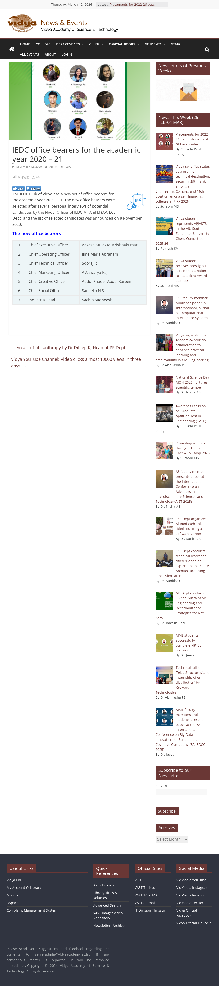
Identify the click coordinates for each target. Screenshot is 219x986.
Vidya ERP (14, 880)
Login (67, 54)
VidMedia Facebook (191, 895)
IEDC (68, 167)
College (43, 44)
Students (153, 44)
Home (25, 44)
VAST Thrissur (146, 887)
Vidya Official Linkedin (193, 923)
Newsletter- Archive (109, 925)
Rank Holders (103, 885)
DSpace (12, 902)
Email (161, 786)
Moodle (12, 895)
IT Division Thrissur (150, 910)
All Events (29, 54)
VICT (138, 880)
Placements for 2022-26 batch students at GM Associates (133, 6)
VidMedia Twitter (189, 902)
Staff (175, 44)
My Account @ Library (24, 887)
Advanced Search (107, 905)
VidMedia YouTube (191, 880)
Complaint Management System (32, 910)
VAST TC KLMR (146, 895)
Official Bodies (122, 44)
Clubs (94, 44)
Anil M (53, 167)
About (50, 54)
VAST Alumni (145, 902)
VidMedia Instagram (192, 887)
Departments (68, 44)
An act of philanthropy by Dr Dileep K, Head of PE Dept (68, 347)
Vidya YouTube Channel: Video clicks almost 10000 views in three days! (76, 362)
